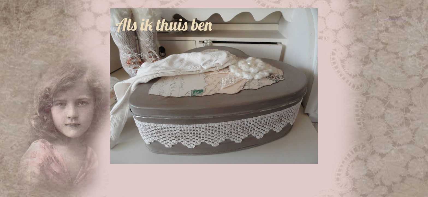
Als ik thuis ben (164, 24)
